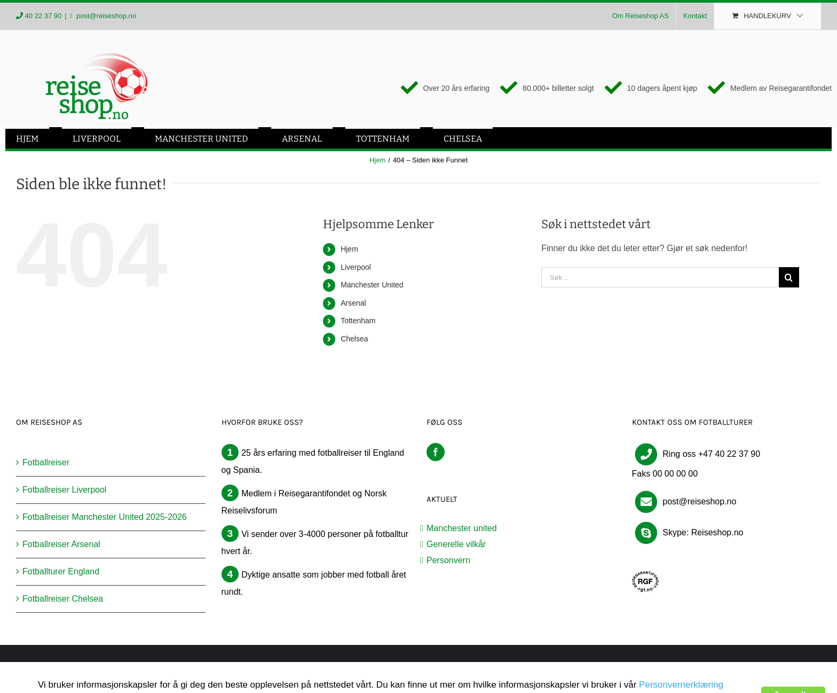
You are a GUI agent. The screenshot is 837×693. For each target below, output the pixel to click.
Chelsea (354, 338)
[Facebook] (436, 452)
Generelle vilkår (456, 544)
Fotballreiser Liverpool (64, 489)
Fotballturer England (60, 571)
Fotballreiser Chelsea (62, 598)
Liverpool (356, 267)
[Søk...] (660, 277)
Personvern (448, 560)
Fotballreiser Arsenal (61, 544)
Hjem (349, 249)
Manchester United (372, 285)
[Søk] (789, 277)
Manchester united (462, 528)
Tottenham (358, 320)
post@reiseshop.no (105, 16)
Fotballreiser (45, 462)
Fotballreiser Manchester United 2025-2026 (104, 516)
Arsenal (353, 303)
